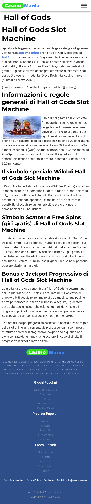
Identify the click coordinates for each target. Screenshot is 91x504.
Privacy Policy (34, 480)
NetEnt (7, 57)
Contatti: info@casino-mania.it (72, 480)
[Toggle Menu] (84, 5)
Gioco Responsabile (14, 480)
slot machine (28, 53)
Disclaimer (49, 480)
